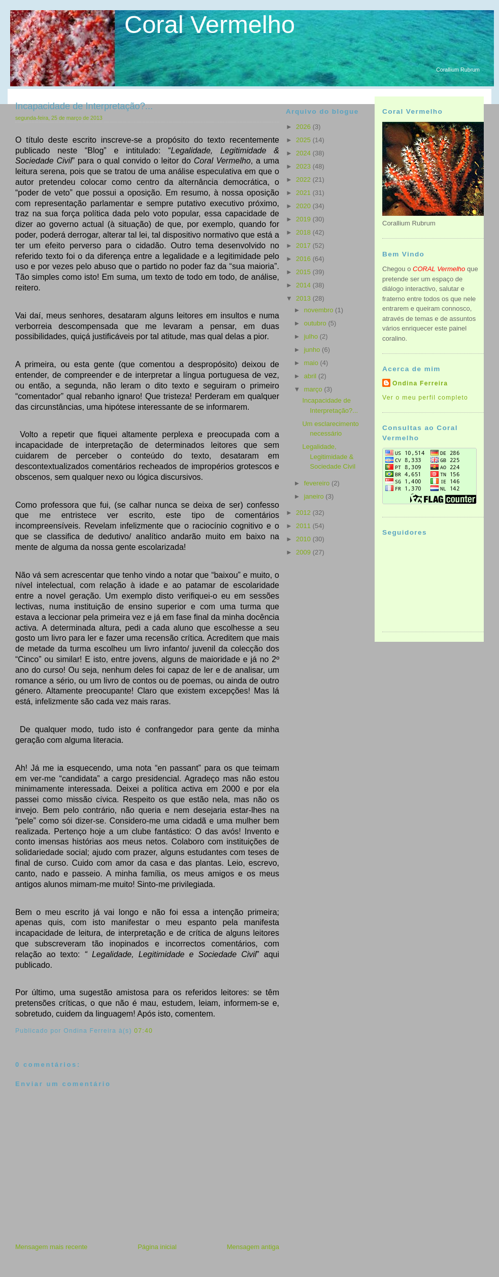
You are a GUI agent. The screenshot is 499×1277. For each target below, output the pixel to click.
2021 (304, 193)
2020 (304, 206)
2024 (304, 153)
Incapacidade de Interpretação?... (84, 106)
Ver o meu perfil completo (425, 397)
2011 (304, 526)
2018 (304, 232)
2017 (304, 245)
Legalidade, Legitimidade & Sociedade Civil (328, 456)
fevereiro (317, 483)
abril (311, 376)
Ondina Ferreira (420, 383)
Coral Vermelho (209, 24)
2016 (304, 259)
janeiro (315, 496)
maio (312, 363)
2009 (304, 552)
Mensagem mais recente (51, 1247)
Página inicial (157, 1247)
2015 (304, 272)
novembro (319, 310)
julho (312, 336)
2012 (304, 512)
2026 (304, 126)
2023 (304, 166)
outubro (316, 323)
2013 (304, 298)
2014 (304, 285)
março (314, 389)
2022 (304, 179)
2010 (304, 539)
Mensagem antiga (253, 1247)
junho (313, 349)
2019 (304, 219)
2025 (304, 140)
